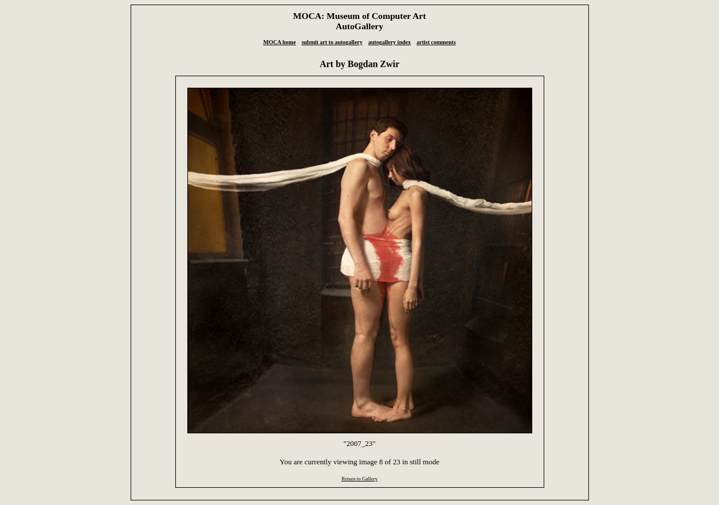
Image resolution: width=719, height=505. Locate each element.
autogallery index (389, 42)
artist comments (436, 42)
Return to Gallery (359, 478)
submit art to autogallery (331, 42)
